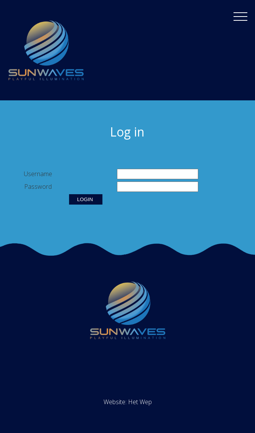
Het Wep (140, 402)
